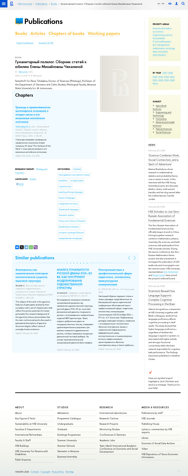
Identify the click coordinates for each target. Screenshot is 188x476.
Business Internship (67, 456)
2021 (155, 80)
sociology (170, 48)
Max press (23, 72)
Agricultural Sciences (159, 107)
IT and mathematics (162, 41)
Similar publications (34, 258)
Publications (43, 21)
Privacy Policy (58, 471)
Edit (179, 471)
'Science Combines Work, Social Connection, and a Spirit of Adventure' (163, 159)
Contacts (35, 471)
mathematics (159, 48)
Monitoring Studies (110, 429)
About (19, 407)
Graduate (62, 429)
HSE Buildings (22, 445)
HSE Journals (148, 418)
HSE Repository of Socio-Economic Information (160, 456)
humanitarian (159, 38)
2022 (172, 76)
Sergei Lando (159, 275)
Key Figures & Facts (25, 418)
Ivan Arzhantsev (171, 271)
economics (158, 31)
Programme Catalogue (69, 418)
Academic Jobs (107, 440)
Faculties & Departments (28, 429)
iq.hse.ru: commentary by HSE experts (157, 431)
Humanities (161, 118)
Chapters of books (66, 33)
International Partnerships (28, 434)
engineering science (162, 34)
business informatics (162, 28)
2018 (172, 80)
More (155, 83)
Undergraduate (65, 423)
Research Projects (109, 423)
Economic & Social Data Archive (158, 443)
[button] (64, 263)
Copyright (45, 471)
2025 (155, 76)
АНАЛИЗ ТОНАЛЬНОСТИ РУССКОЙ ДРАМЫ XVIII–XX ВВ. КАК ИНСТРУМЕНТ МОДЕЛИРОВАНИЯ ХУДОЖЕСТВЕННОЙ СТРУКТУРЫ (74, 279)
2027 (165, 72)
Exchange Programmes (68, 434)
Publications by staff (152, 412)
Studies (62, 407)
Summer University (67, 440)
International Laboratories (113, 412)
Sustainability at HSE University (31, 423)
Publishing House (150, 423)
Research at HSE (46, 43)
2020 (160, 80)
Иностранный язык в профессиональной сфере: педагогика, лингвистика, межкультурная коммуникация (115, 277)
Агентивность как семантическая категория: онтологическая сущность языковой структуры (32, 275)
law (154, 44)
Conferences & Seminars (113, 434)
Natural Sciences (164, 128)
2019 (166, 80)
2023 (166, 76)
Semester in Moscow (68, 451)
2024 (160, 76)
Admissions (63, 412)
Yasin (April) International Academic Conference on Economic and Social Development (119, 448)
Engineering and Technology (162, 114)
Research (106, 407)
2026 (170, 72)
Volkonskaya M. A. (23, 126)
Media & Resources (155, 407)
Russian (33, 179)
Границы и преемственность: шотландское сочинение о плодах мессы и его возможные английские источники (33, 114)
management (163, 44)
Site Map (69, 471)
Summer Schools (66, 445)
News (151, 145)
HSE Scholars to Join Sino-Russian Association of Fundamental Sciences (164, 216)
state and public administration (160, 53)
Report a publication (25, 43)
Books (21, 33)
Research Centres (109, 418)
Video (145, 448)
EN (163, 3)
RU (159, 3)
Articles (37, 33)
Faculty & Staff (23, 440)
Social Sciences (163, 132)
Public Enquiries (23, 459)
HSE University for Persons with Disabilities (31, 453)
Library (145, 437)
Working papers (104, 33)
